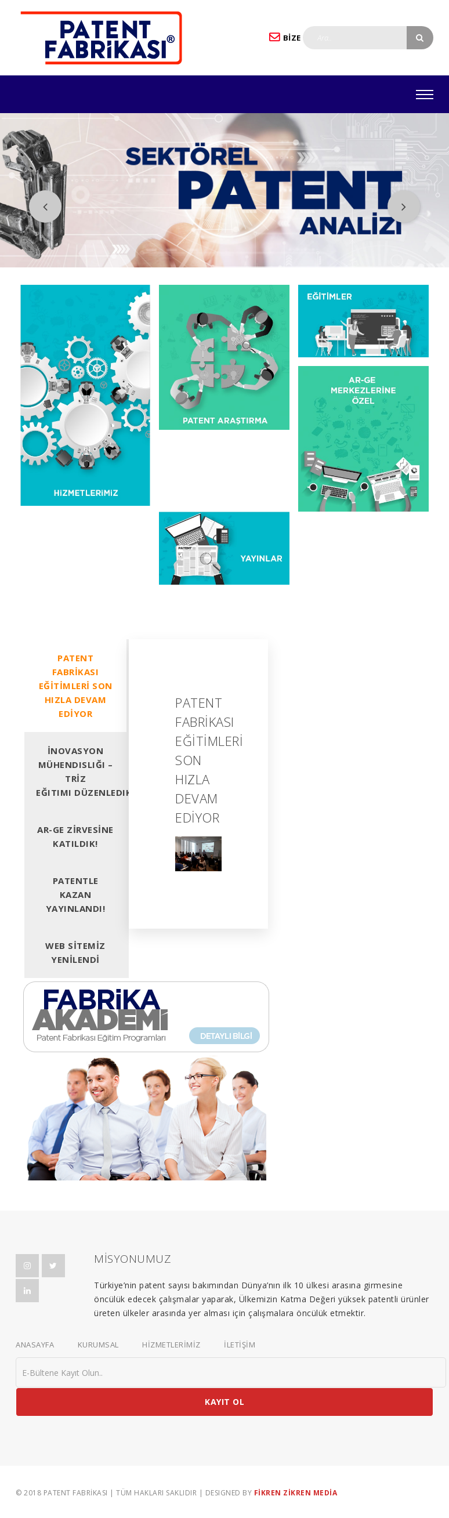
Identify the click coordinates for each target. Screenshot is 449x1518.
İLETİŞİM (239, 1344)
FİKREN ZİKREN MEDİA (296, 1493)
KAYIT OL (224, 1401)
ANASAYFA (35, 1344)
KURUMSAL (98, 1344)
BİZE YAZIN (298, 37)
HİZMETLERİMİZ (171, 1344)
